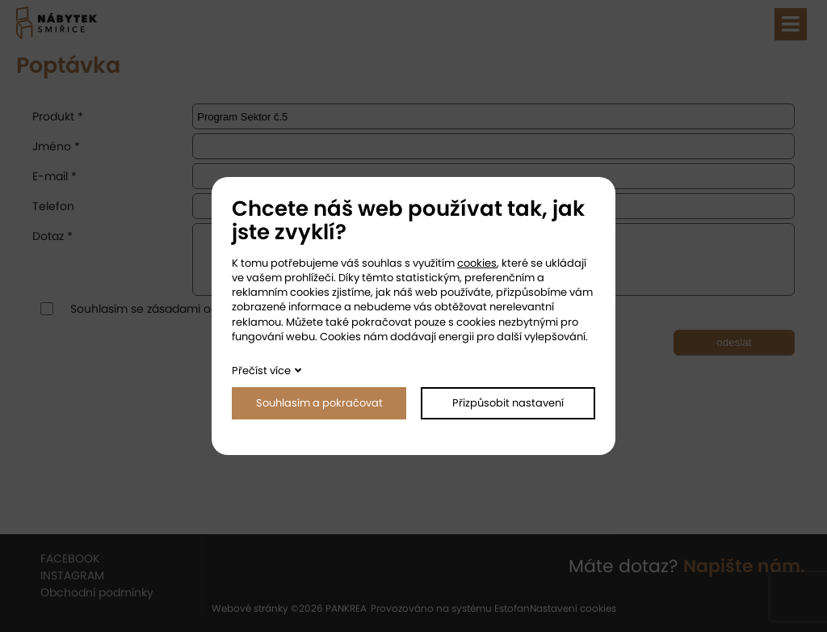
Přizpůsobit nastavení (508, 403)
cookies (477, 263)
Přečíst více (261, 370)
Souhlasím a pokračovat (319, 403)
